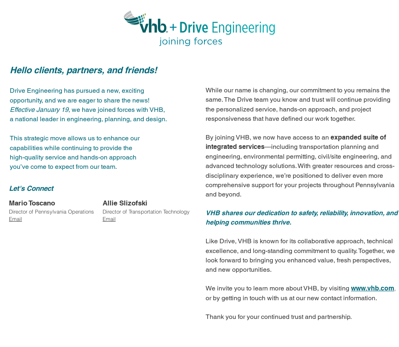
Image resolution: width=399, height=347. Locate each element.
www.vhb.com (372, 288)
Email (109, 219)
